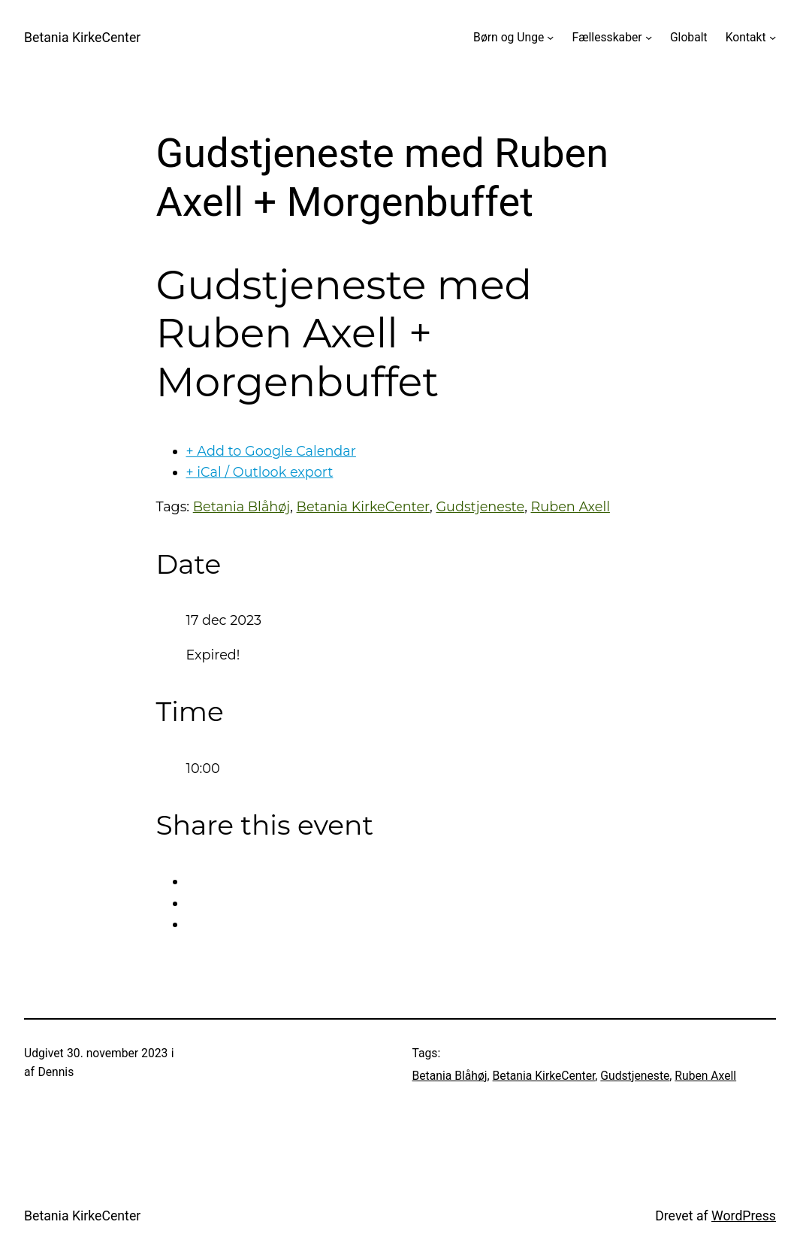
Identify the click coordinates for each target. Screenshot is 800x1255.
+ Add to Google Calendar (271, 451)
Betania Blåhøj (241, 506)
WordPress (743, 1215)
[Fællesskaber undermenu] (648, 37)
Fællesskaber (607, 37)
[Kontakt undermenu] (772, 37)
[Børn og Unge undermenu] (550, 37)
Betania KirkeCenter (82, 37)
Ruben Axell (570, 506)
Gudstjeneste (480, 506)
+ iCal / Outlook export (260, 472)
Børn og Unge (508, 37)
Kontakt (746, 37)
